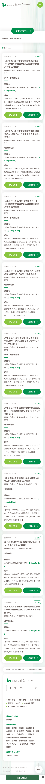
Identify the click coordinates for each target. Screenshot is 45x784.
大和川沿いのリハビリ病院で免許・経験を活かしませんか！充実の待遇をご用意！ (22, 274)
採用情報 (11, 700)
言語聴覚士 (31, 734)
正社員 (9, 755)
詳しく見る (13, 115)
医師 (8, 728)
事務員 (33, 744)
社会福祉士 (24, 744)
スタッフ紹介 (35, 700)
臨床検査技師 (25, 737)
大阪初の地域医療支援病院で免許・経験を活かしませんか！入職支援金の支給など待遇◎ (22, 135)
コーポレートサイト (17, 688)
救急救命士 (30, 728)
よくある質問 (29, 703)
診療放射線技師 (12, 737)
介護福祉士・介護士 (33, 731)
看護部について (14, 703)
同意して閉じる (22, 778)
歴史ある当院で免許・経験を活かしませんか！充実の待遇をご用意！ (22, 545)
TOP (38, 769)
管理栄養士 (23, 740)
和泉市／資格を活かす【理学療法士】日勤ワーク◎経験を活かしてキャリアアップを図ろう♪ (22, 610)
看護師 (21, 728)
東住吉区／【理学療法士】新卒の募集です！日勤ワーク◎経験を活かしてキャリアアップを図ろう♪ (21, 342)
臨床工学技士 (11, 740)
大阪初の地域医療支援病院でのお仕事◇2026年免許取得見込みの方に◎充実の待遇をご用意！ (21, 63)
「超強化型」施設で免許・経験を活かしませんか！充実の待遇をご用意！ (21, 481)
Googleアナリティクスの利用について (14, 771)
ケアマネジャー (12, 744)
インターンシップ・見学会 (17, 706)
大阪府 (9, 719)
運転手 (9, 747)
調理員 (31, 740)
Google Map (15, 232)
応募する (31, 115)
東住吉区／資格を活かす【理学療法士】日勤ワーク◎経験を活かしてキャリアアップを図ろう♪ (22, 412)
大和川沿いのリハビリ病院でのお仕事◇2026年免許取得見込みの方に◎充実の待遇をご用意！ (21, 205)
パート (15, 755)
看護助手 (20, 731)
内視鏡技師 (10, 731)
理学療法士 (10, 734)
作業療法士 (21, 734)
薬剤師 (14, 728)
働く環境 (22, 700)
